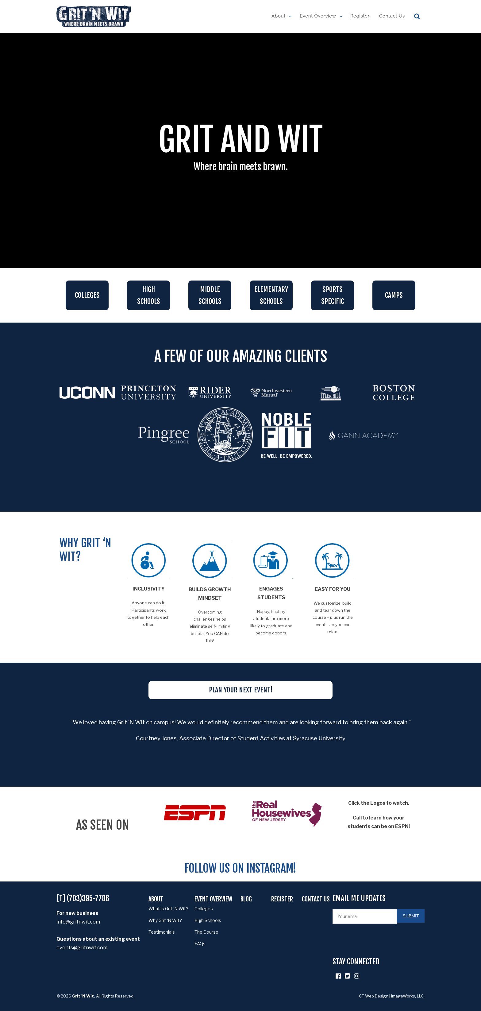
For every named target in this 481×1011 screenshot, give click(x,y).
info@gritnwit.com (78, 922)
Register (360, 16)
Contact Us (392, 16)
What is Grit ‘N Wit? (168, 908)
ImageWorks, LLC (407, 996)
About (278, 16)
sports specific (332, 295)
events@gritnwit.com (81, 948)
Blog (246, 899)
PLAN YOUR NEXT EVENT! (240, 690)
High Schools (148, 295)
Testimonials (161, 932)
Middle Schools (209, 295)
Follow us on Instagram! (240, 868)
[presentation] (379, 940)
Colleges (87, 295)
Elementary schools (271, 295)
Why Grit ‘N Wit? (165, 920)
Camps (394, 295)
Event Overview (318, 16)
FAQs (200, 943)
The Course (206, 932)
